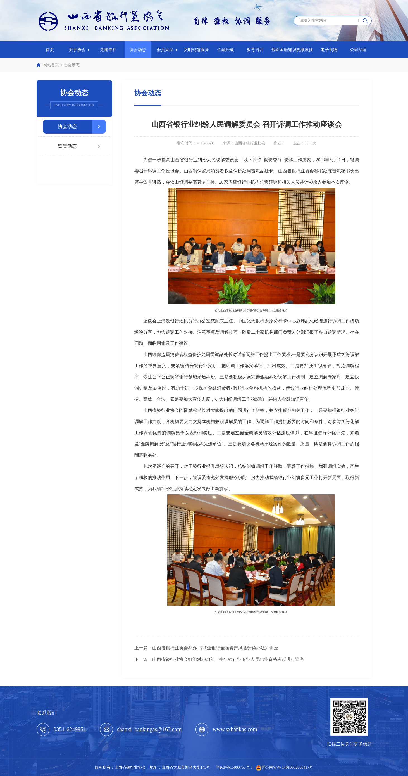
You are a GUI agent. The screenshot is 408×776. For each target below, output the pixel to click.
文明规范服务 (196, 50)
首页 (50, 50)
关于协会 (79, 50)
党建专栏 (108, 50)
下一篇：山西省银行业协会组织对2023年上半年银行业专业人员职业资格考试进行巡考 (219, 659)
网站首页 (51, 65)
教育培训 (255, 50)
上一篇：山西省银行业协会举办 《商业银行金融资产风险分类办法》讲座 (206, 648)
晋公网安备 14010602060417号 (287, 767)
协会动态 (137, 50)
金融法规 (225, 50)
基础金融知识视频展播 (292, 50)
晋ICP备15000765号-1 (234, 767)
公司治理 (358, 50)
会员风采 (167, 50)
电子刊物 (329, 50)
